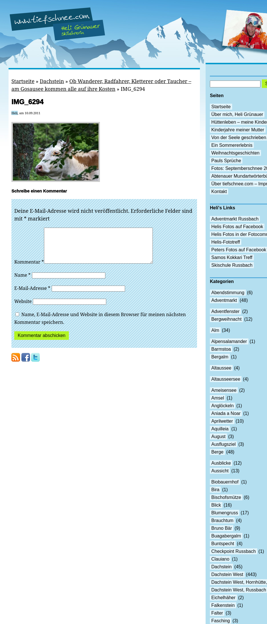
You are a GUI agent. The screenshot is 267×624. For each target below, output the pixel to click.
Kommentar (29, 269)
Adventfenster (225, 311)
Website (23, 308)
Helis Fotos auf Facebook (237, 226)
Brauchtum (222, 520)
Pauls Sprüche (226, 160)
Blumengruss (224, 512)
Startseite (23, 81)
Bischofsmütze (226, 497)
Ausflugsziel (223, 444)
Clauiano (220, 559)
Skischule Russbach (231, 265)
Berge (217, 452)
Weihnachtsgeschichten (235, 153)
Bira (215, 489)
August (218, 436)
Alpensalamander (229, 341)
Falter (217, 613)
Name (22, 282)
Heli (14, 113)
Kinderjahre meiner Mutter (237, 129)
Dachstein (52, 81)
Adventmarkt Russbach (234, 218)
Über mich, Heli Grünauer (237, 114)
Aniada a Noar (225, 413)
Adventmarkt (224, 300)
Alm (215, 330)
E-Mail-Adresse (32, 295)
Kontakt (219, 191)
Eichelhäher (223, 597)
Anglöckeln (222, 405)
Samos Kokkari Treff (231, 257)
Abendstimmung (227, 292)
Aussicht (219, 470)
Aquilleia (219, 428)
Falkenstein (223, 605)
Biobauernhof (224, 481)
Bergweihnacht (226, 319)
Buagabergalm (226, 535)
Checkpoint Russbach (233, 551)
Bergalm (219, 356)
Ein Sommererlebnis (231, 145)
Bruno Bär (221, 528)
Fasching (220, 620)
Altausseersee (225, 379)
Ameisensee (223, 390)
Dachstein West (227, 574)
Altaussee (221, 368)
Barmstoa (221, 349)
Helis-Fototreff (225, 242)
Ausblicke (221, 463)
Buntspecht (222, 543)
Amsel (217, 398)
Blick (216, 505)
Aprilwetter (222, 421)
